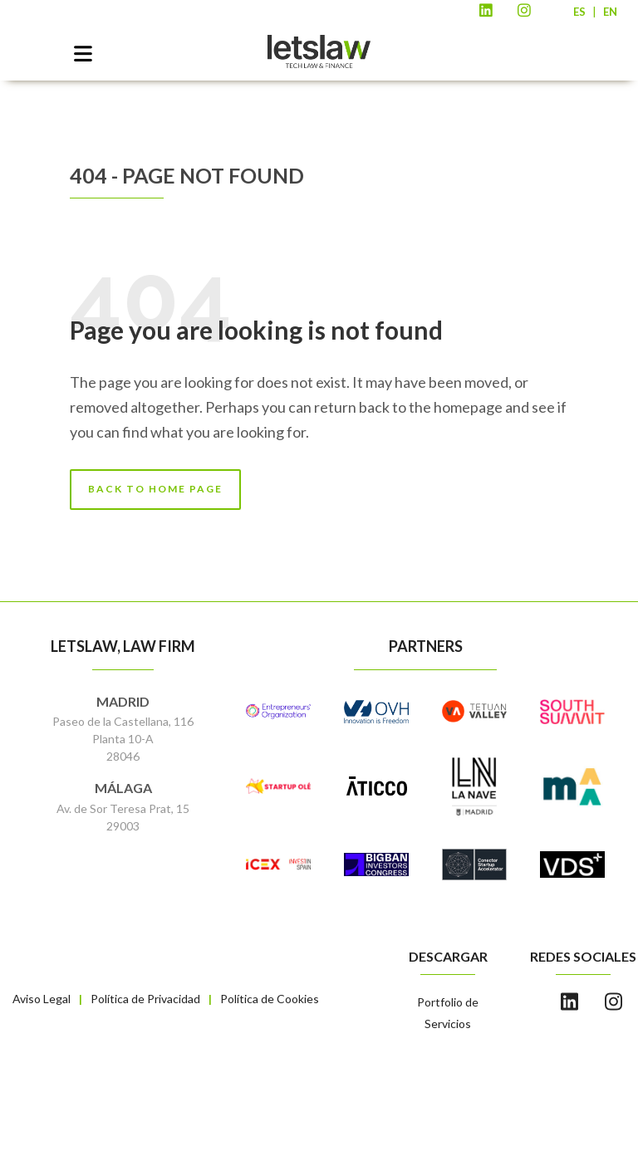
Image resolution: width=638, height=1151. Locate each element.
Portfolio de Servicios (447, 1013)
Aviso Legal (41, 999)
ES (579, 11)
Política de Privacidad (145, 999)
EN (610, 11)
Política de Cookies (269, 999)
